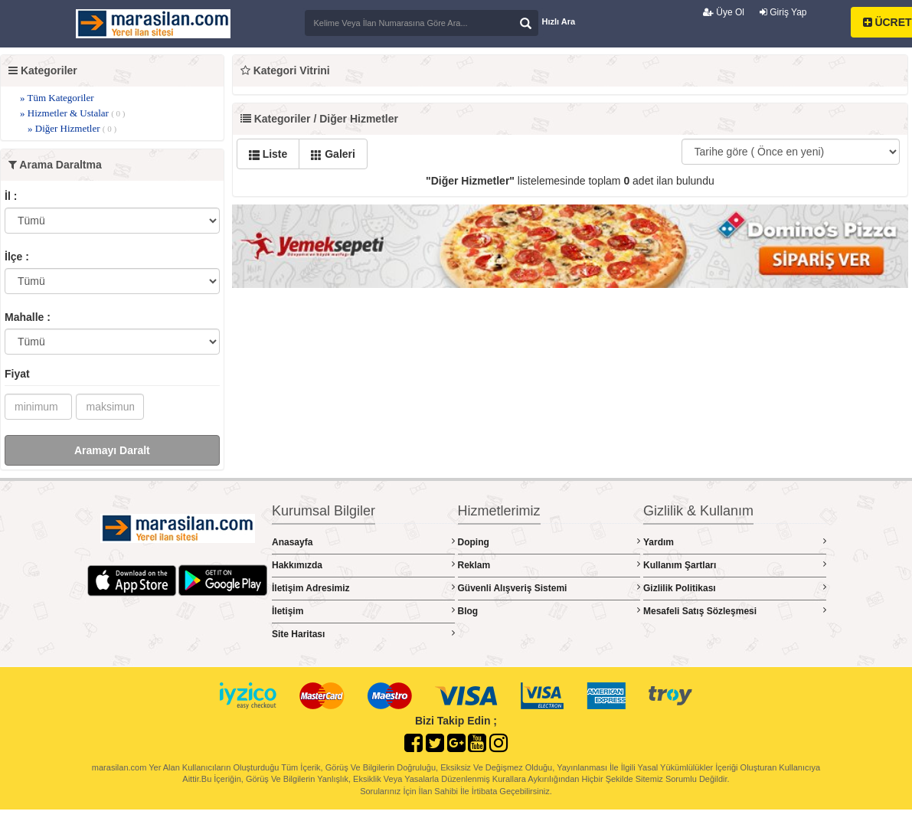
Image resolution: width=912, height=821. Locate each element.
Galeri (333, 154)
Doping (549, 542)
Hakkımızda (363, 565)
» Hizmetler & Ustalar (72, 113)
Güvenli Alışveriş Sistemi (549, 588)
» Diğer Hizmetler (72, 128)
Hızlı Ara (559, 21)
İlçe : (17, 256)
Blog (549, 611)
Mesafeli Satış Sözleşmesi (734, 611)
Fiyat (17, 374)
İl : (11, 196)
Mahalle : (28, 317)
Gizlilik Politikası (734, 588)
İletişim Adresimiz (363, 588)
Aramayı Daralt (112, 450)
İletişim (363, 611)
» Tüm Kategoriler (57, 97)
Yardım (734, 542)
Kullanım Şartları (734, 565)
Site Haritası (363, 633)
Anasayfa (363, 542)
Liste (268, 154)
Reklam (549, 565)
